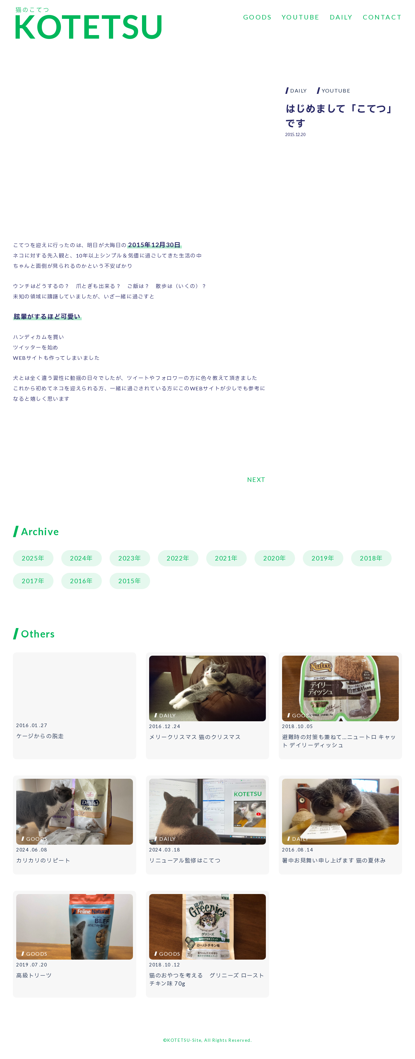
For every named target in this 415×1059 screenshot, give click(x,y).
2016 (78, 581)
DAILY (341, 17)
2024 (78, 558)
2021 (223, 558)
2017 (30, 581)
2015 (126, 581)
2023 (126, 558)
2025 (30, 558)
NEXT (256, 479)
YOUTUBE (301, 17)
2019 (320, 558)
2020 (271, 558)
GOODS (257, 17)
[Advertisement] (343, 190)
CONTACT (382, 17)
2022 (175, 558)
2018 (368, 558)
